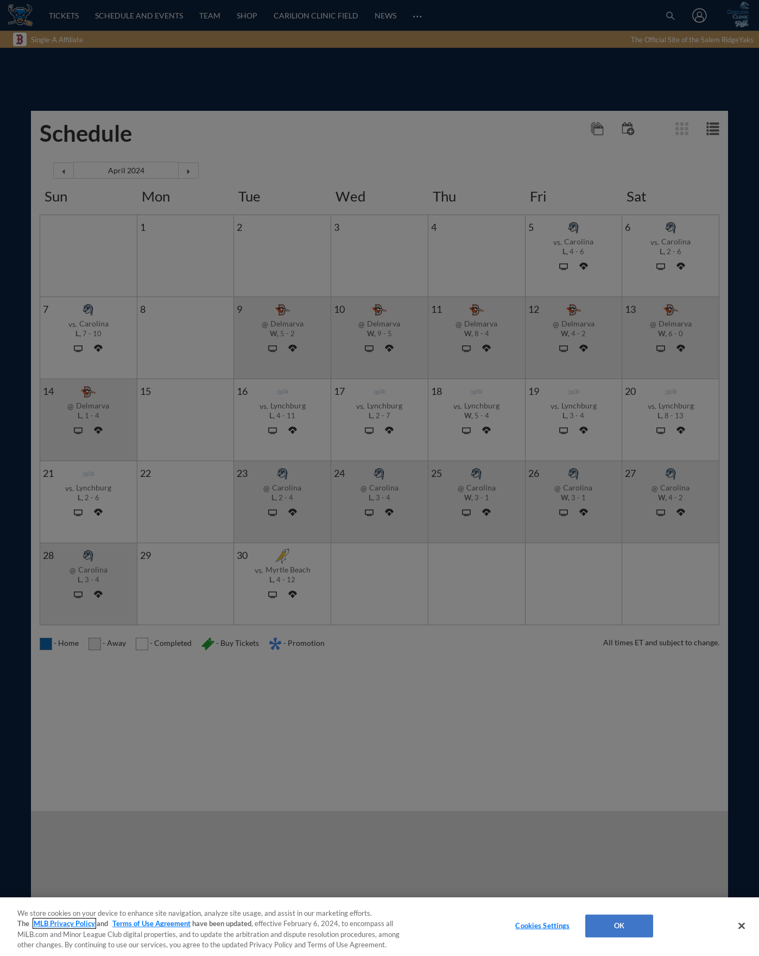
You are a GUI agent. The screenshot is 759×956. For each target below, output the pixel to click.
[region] (379, 926)
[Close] (742, 926)
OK (619, 925)
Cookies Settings (542, 925)
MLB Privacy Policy (64, 923)
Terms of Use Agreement (151, 923)
